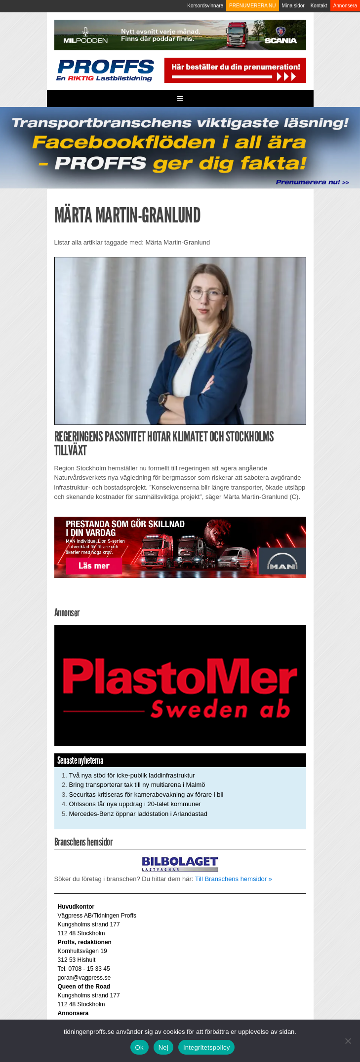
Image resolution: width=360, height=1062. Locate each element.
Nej (163, 1047)
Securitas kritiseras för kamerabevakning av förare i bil (146, 794)
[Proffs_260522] (180, 147)
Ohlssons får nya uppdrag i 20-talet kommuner (135, 804)
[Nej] (348, 1041)
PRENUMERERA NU (252, 5)
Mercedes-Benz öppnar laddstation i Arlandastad (138, 813)
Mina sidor (293, 5)
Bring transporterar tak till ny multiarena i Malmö (137, 784)
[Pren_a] (234, 69)
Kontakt (319, 5)
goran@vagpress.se (84, 977)
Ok (139, 1047)
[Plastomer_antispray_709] (180, 685)
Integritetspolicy (206, 1047)
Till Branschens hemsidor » (233, 879)
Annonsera (345, 5)
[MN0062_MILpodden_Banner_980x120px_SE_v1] (180, 34)
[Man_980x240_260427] (180, 546)
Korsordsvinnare (205, 5)
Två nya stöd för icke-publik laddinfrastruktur (132, 775)
